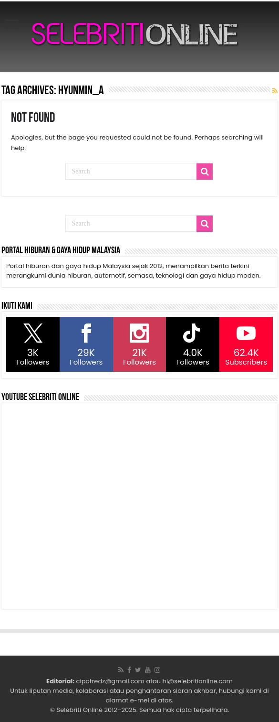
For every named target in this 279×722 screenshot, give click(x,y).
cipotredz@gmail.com (110, 681)
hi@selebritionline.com (198, 681)
